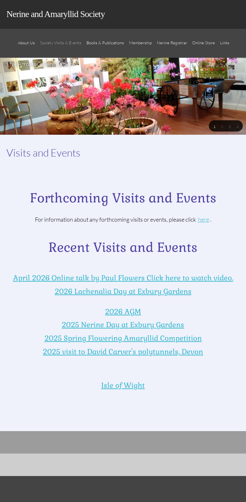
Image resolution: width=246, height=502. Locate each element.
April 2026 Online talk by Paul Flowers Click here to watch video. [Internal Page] (123, 277)
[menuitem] (26, 46)
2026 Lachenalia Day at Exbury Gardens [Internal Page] (123, 291)
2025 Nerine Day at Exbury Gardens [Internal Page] (123, 324)
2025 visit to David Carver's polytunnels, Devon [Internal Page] (123, 351)
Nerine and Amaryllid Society (55, 14)
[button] (214, 126)
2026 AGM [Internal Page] (123, 311)
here (203, 219)
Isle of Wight (123, 385)
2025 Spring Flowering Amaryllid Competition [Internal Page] (123, 338)
